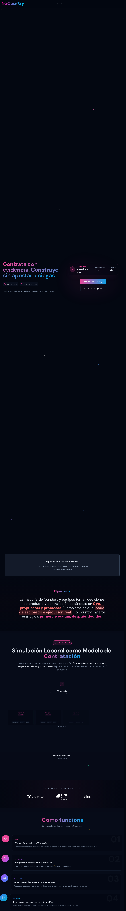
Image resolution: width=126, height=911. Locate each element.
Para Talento (59, 4)
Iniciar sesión (116, 4)
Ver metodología (93, 289)
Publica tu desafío (93, 281)
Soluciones (73, 4)
